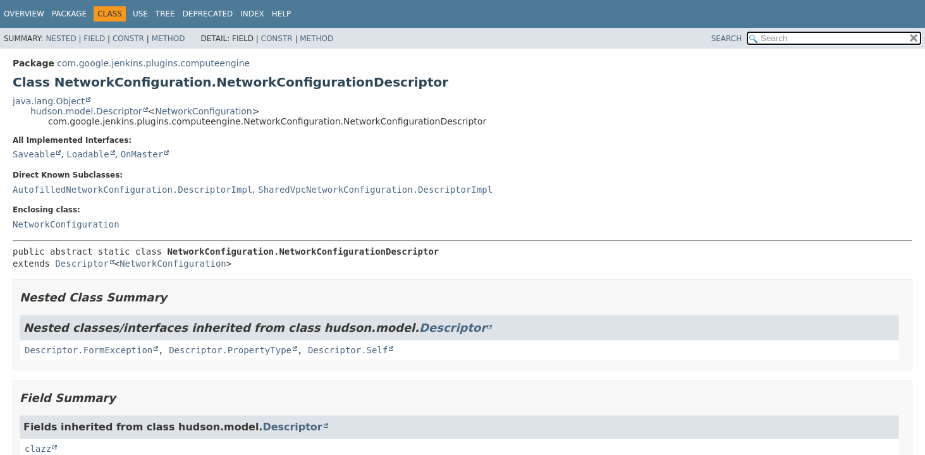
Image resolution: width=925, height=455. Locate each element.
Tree (165, 13)
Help (281, 13)
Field (94, 38)
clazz (38, 449)
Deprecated (208, 13)
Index (252, 13)
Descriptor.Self (348, 350)
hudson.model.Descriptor (86, 111)
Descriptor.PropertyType (230, 350)
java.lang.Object (49, 101)
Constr (128, 38)
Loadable (87, 154)
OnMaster (142, 154)
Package (69, 13)
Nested (61, 38)
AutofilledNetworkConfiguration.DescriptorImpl (132, 190)
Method (168, 38)
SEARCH (726, 38)
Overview (24, 13)
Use (140, 13)
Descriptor (81, 263)
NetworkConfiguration (203, 111)
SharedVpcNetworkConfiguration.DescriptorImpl (375, 190)
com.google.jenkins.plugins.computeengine (153, 63)
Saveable (34, 154)
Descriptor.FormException (88, 350)
